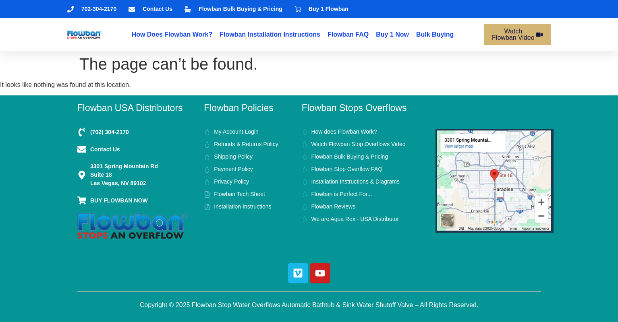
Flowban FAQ (348, 34)
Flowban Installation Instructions (270, 34)
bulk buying (435, 34)
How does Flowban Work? (172, 34)
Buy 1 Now (392, 34)
